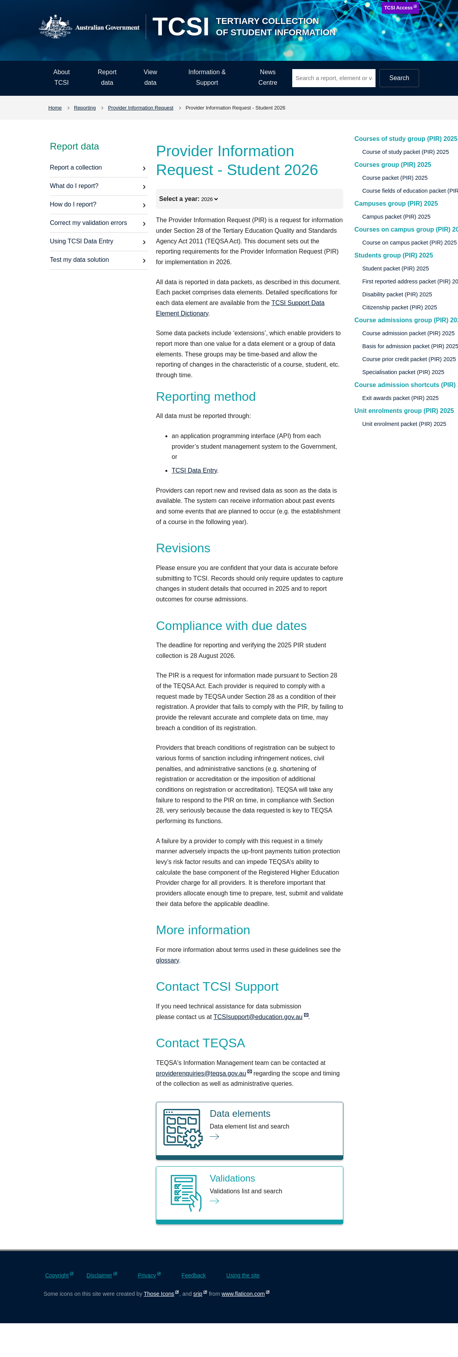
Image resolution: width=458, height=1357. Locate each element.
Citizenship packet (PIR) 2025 (399, 307)
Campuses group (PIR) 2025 (396, 203)
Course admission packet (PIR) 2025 (408, 333)
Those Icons (159, 1294)
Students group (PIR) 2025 (393, 255)
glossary (167, 960)
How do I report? (73, 204)
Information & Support (207, 77)
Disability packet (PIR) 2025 (397, 294)
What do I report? (74, 186)
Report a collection (76, 167)
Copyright (57, 1275)
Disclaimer (99, 1275)
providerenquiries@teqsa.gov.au (201, 1073)
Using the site (243, 1275)
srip (197, 1294)
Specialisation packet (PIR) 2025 (403, 372)
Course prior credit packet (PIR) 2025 (409, 359)
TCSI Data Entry (194, 470)
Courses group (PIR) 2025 (392, 164)
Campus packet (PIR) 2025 (396, 217)
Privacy (147, 1275)
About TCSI (61, 77)
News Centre (267, 77)
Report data (107, 77)
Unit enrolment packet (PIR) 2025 (404, 424)
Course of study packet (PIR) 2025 (405, 152)
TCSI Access (398, 8)
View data (150, 77)
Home (55, 108)
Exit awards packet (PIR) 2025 (400, 398)
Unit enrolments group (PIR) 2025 (404, 410)
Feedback (193, 1275)
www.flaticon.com (243, 1294)
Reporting (85, 108)
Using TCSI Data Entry (82, 241)
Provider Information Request (140, 108)
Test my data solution (79, 259)
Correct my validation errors (88, 222)
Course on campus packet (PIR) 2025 (409, 242)
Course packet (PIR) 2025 (394, 178)
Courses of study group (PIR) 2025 (405, 138)
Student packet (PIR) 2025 (395, 268)
